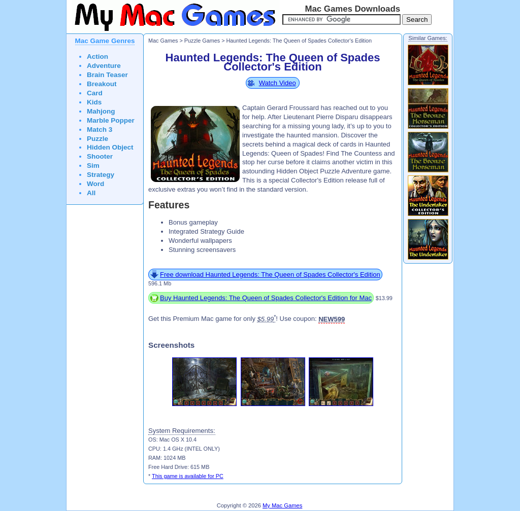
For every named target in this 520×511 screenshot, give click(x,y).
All (91, 193)
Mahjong (101, 111)
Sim (93, 165)
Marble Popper (111, 120)
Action (97, 56)
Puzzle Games (202, 41)
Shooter (100, 156)
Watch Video (277, 83)
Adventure (104, 65)
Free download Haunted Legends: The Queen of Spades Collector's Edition (270, 274)
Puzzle (97, 138)
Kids (94, 102)
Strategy (100, 174)
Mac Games (163, 41)
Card (95, 93)
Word (95, 184)
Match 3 (99, 129)
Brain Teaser (107, 75)
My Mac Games (282, 505)
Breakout (102, 84)
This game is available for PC (187, 476)
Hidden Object (110, 147)
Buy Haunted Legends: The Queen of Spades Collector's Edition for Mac (266, 298)
